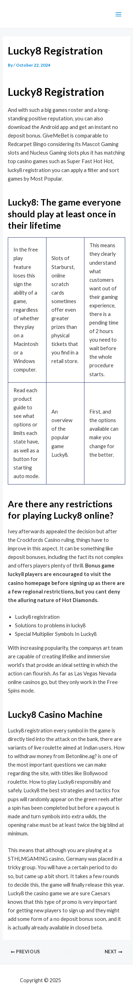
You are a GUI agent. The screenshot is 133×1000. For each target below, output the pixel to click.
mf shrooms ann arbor (87, 980)
